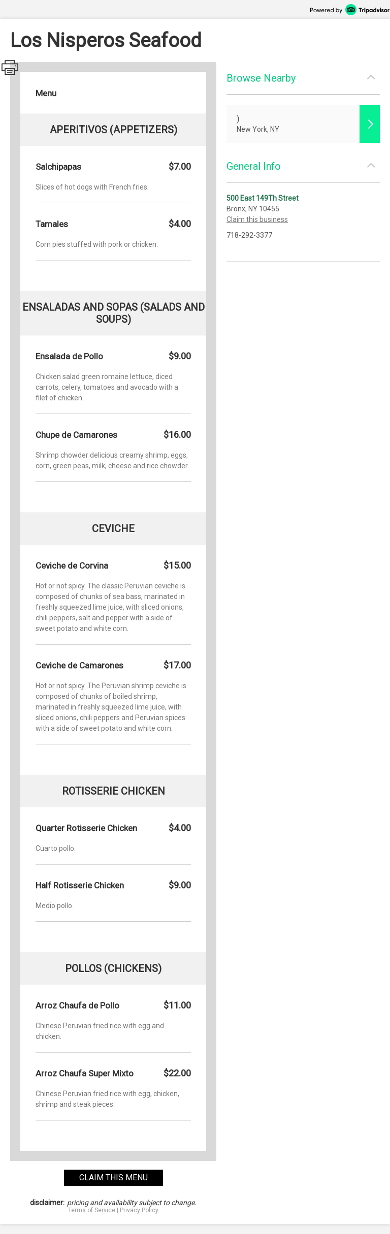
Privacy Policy (139, 1210)
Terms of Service (91, 1210)
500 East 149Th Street (262, 198)
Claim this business (257, 219)
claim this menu (113, 1177)
